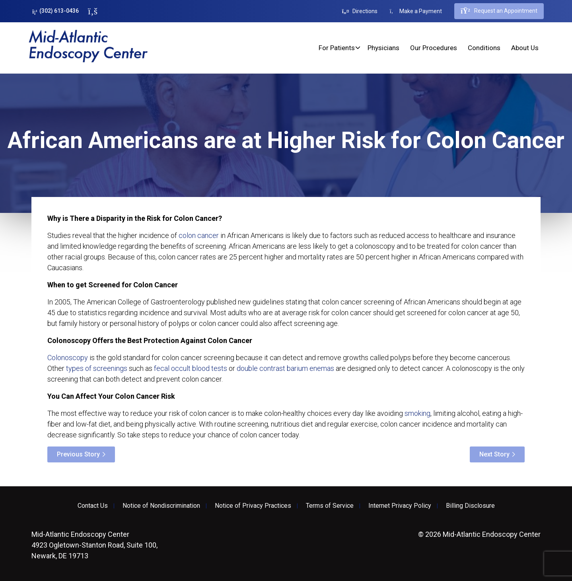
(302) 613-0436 (55, 11)
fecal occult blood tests (190, 368)
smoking (417, 413)
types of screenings (96, 368)
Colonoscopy (67, 357)
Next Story (494, 454)
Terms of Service (330, 506)
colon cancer (199, 235)
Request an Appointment (499, 11)
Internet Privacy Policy (399, 506)
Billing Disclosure (470, 506)
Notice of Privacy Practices (253, 506)
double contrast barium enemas (285, 368)
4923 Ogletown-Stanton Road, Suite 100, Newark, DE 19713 (94, 545)
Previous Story (78, 454)
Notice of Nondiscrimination (161, 506)
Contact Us (93, 506)
